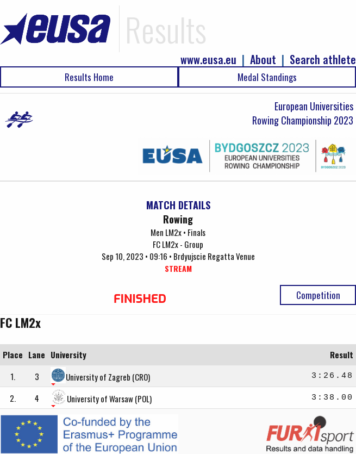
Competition (318, 295)
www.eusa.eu (208, 59)
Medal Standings (267, 77)
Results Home (89, 77)
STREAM (178, 268)
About (263, 59)
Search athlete (323, 59)
